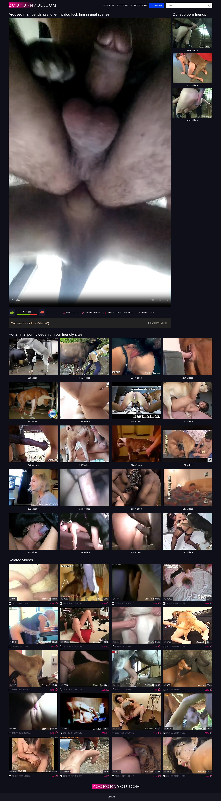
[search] (189, 5)
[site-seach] (209, 5)
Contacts (111, 797)
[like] (12, 312)
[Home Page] (27, 5)
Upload (156, 5)
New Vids (108, 5)
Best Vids (122, 5)
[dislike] (42, 312)
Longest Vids (139, 5)
